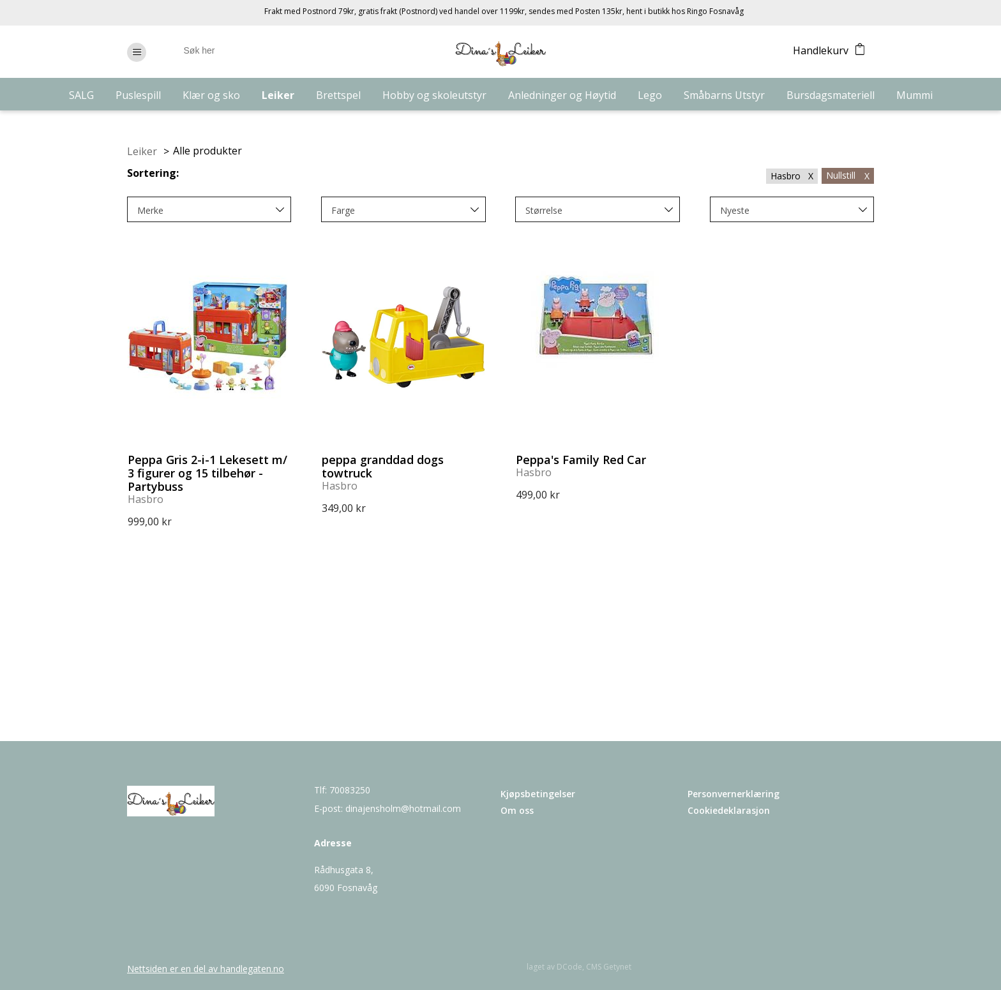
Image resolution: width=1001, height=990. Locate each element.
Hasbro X (792, 176)
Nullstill (847, 175)
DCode (569, 966)
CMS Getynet (608, 966)
